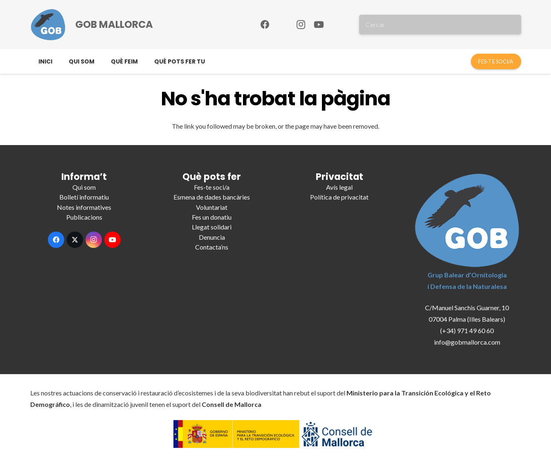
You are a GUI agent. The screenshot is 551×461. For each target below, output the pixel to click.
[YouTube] (319, 25)
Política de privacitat (339, 197)
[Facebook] (265, 25)
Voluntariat (211, 207)
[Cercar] (440, 24)
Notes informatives (84, 207)
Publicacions (84, 217)
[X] (75, 240)
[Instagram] (301, 25)
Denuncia (212, 237)
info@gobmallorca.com (467, 342)
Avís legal (339, 187)
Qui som (84, 187)
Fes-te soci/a (211, 187)
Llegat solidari (212, 227)
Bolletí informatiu (84, 197)
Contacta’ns (211, 247)
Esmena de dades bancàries (211, 197)
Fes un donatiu (212, 217)
